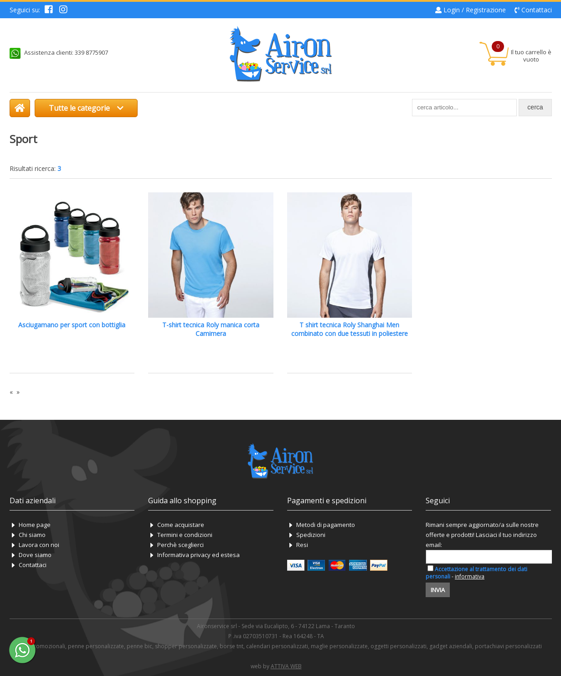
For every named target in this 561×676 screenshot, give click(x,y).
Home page (35, 525)
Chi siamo (32, 535)
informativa (469, 576)
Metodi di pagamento (325, 525)
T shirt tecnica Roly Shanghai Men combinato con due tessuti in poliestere (349, 329)
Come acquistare (180, 525)
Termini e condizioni (184, 535)
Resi (302, 545)
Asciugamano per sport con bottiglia (71, 324)
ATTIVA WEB (286, 666)
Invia (438, 590)
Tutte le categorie (86, 108)
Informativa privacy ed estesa (198, 555)
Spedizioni (310, 535)
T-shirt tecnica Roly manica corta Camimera (210, 329)
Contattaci (536, 9)
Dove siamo (35, 555)
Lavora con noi (39, 545)
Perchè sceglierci (180, 545)
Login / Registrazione (474, 9)
